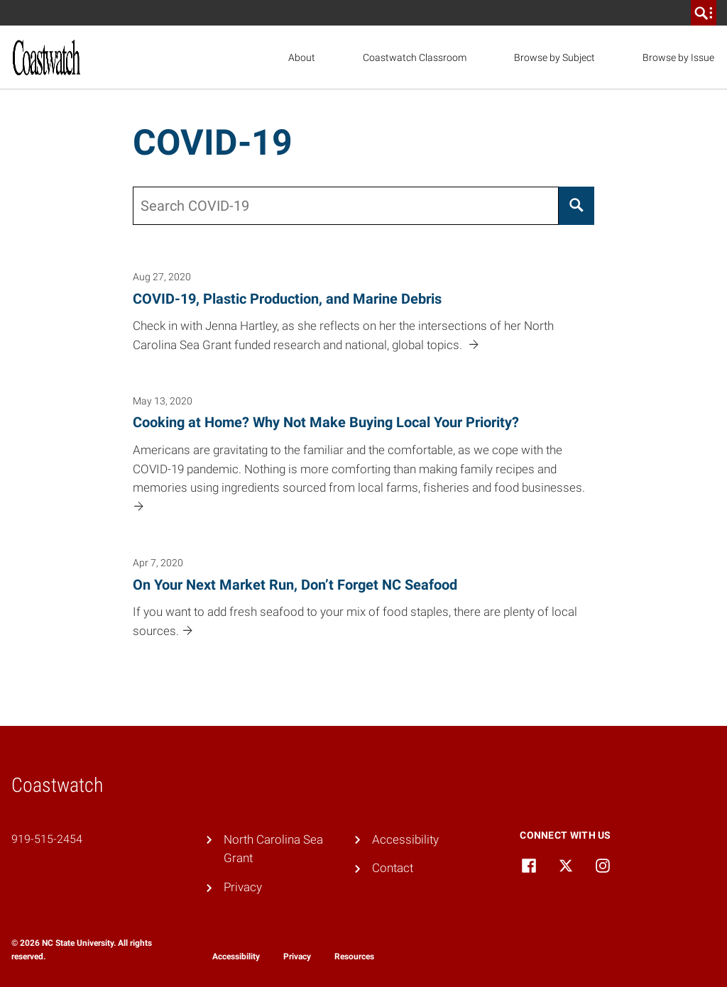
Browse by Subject (554, 57)
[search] (703, 13)
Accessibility (405, 839)
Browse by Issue (678, 57)
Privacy (243, 887)
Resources (354, 956)
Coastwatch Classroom (414, 57)
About (301, 57)
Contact (392, 868)
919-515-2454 (46, 839)
